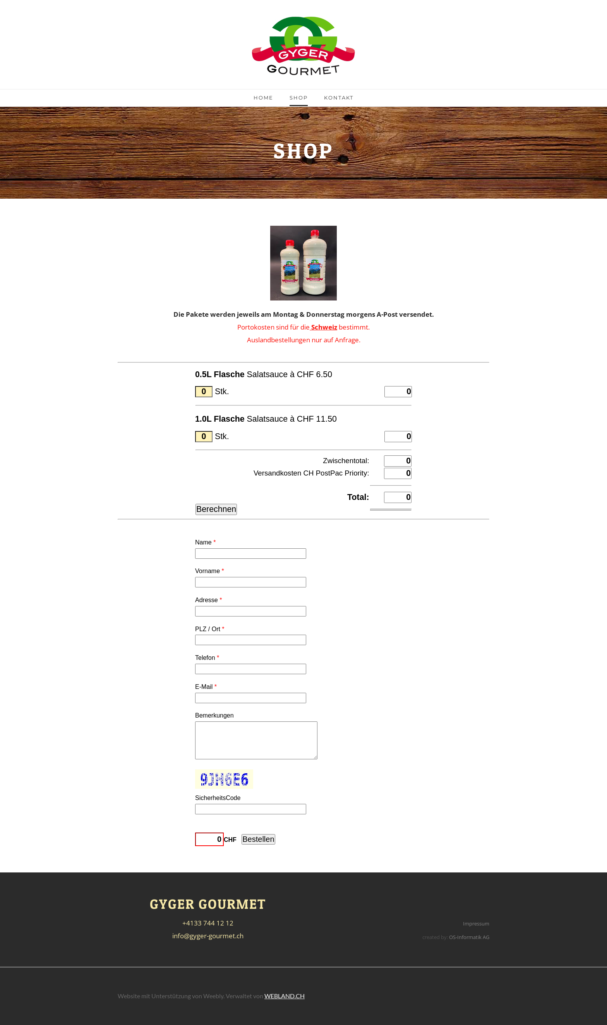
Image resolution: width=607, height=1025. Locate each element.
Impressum (476, 923)
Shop (299, 97)
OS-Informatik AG (469, 937)
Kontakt (338, 97)
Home (263, 97)
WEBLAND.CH (284, 995)
